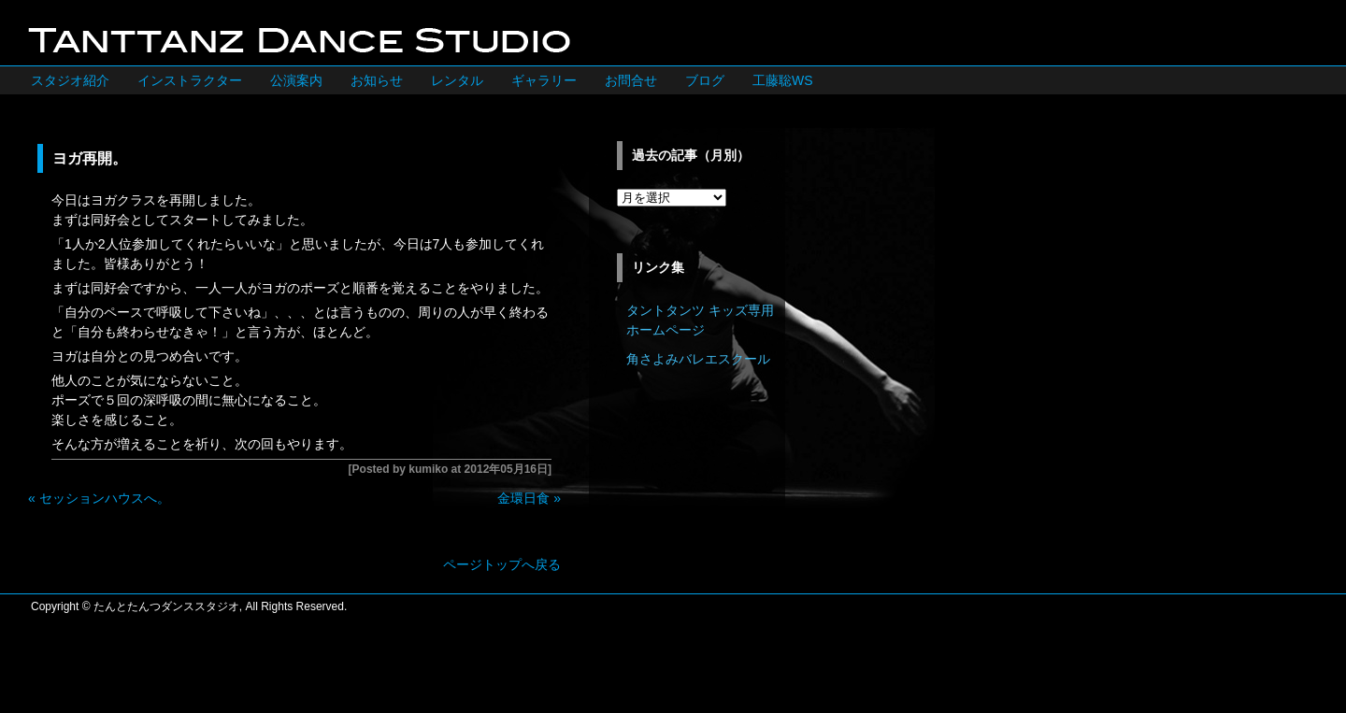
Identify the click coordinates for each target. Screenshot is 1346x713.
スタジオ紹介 (70, 80)
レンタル (457, 80)
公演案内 (296, 80)
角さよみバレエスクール (698, 358)
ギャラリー (544, 80)
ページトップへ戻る (502, 564)
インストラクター (189, 80)
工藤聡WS (782, 80)
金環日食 (523, 498)
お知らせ (377, 80)
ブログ (704, 80)
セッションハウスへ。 (104, 498)
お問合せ (631, 80)
